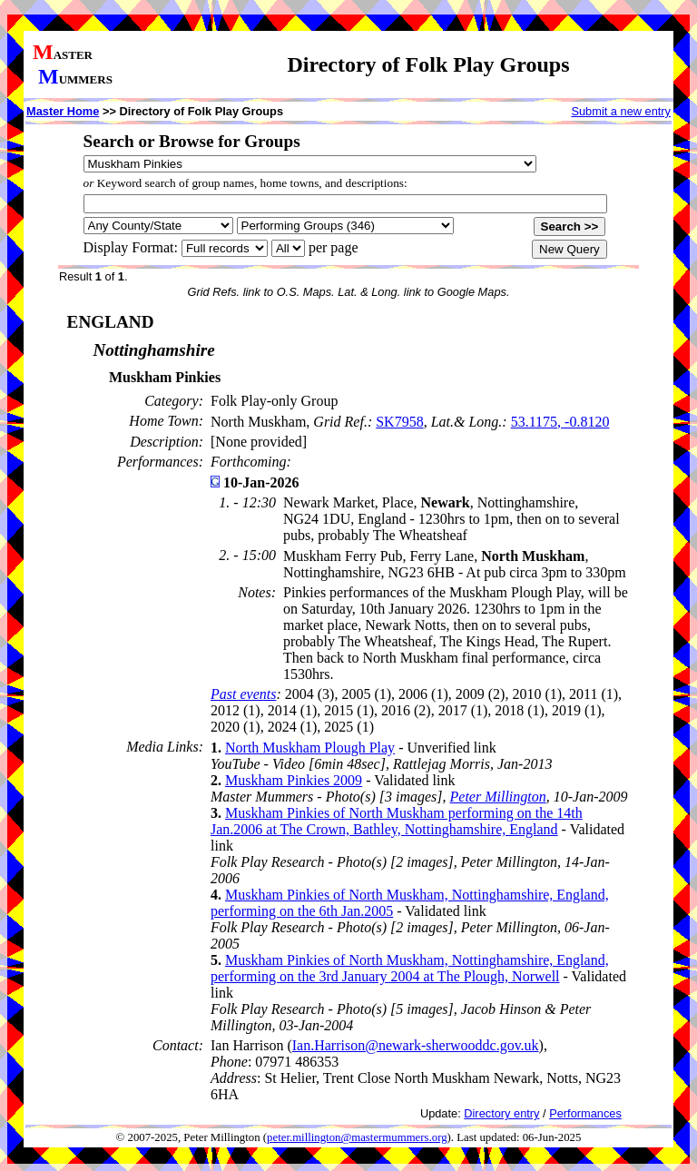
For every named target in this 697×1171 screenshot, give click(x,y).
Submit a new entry (621, 111)
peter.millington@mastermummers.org (357, 1137)
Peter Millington (498, 796)
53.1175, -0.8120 (560, 421)
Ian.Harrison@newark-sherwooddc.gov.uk (415, 1045)
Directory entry (501, 1113)
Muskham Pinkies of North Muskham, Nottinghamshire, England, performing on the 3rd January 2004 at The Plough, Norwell (410, 968)
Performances (585, 1113)
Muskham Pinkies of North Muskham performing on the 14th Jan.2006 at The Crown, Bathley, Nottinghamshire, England (397, 821)
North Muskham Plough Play (310, 747)
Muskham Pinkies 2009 (293, 780)
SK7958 (399, 421)
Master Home (62, 111)
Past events (243, 694)
